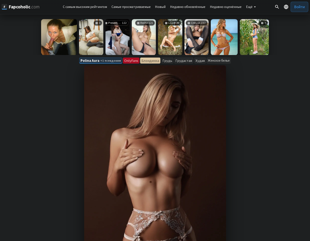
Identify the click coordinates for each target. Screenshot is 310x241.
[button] (286, 7)
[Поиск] (277, 7)
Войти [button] (299, 6)
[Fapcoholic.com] (21, 6)
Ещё (249, 7)
